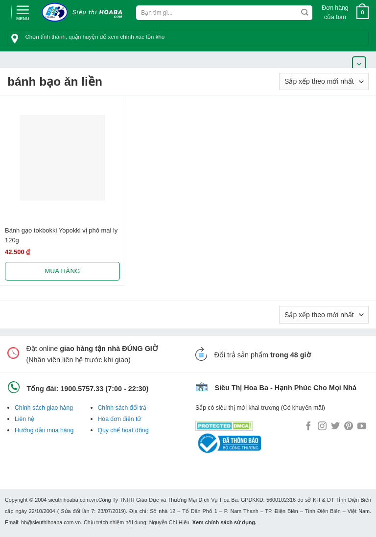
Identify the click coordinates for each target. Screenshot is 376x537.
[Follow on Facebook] (308, 427)
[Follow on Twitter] (335, 427)
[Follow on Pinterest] (348, 427)
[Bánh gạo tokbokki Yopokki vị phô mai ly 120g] (62, 158)
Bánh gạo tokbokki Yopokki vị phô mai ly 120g (61, 235)
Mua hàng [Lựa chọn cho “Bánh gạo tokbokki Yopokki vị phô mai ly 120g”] (62, 271)
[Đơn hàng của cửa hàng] (324, 81)
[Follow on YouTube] (361, 427)
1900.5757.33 (81, 389)
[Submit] (304, 12)
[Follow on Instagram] (322, 427)
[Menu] (22, 12)
